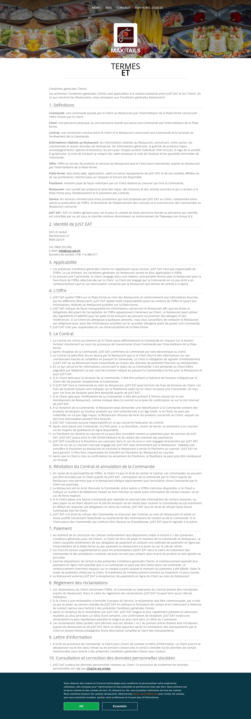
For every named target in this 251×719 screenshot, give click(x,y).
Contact (123, 7)
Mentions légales (149, 7)
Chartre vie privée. (99, 668)
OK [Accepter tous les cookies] (81, 706)
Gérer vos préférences (145, 693)
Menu (96, 7)
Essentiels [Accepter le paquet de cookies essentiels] (119, 706)
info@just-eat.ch (69, 251)
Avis (108, 7)
